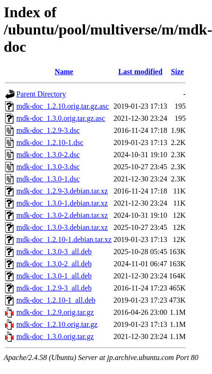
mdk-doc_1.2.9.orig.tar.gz (55, 312)
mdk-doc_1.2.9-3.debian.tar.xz (62, 191)
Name (64, 72)
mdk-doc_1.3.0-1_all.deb (54, 276)
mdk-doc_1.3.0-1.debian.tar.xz (62, 203)
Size (177, 72)
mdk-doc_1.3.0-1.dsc (48, 179)
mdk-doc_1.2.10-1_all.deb (55, 300)
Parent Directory (41, 94)
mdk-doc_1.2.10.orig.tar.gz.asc (62, 106)
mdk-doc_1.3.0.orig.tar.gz (55, 336)
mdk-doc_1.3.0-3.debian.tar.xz (62, 227)
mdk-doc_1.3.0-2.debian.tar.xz (62, 215)
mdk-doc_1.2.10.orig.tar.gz (57, 324)
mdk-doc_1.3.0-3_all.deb (54, 252)
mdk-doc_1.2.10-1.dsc (50, 142)
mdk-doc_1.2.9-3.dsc (48, 130)
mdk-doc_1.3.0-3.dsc (48, 167)
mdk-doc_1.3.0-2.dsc (48, 155)
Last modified (140, 72)
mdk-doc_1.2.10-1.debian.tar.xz (64, 239)
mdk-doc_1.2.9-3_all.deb (54, 288)
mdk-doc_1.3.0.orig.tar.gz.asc (60, 118)
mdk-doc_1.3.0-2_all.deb (54, 264)
